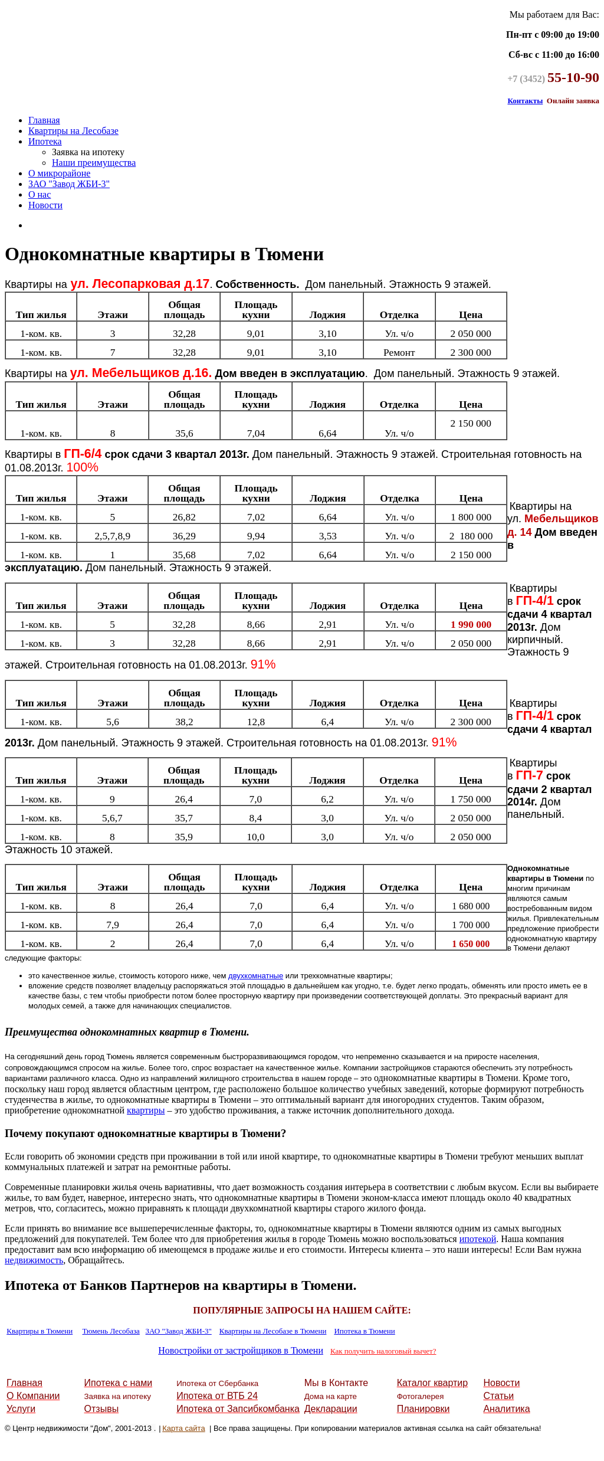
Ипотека (45, 141)
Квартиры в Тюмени (39, 1330)
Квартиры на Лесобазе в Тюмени (273, 1330)
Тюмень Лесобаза (111, 1330)
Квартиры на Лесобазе (73, 131)
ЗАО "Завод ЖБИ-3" (69, 184)
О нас (39, 194)
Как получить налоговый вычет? (383, 1351)
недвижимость (34, 1260)
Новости (45, 205)
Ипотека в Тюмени (364, 1330)
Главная (44, 120)
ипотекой (478, 1239)
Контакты (525, 100)
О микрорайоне (59, 173)
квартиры (146, 1110)
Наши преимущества (94, 163)
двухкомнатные (255, 975)
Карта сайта (183, 1428)
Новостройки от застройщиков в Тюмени (240, 1350)
